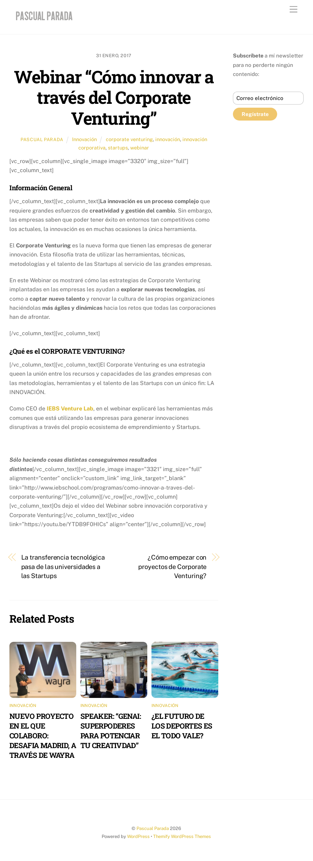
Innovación (84, 139)
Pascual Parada (42, 139)
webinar (139, 148)
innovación (167, 139)
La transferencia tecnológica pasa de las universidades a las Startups (63, 566)
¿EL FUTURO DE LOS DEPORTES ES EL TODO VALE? (181, 725)
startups (118, 148)
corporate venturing (129, 139)
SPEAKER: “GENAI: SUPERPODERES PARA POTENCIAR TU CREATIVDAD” (110, 730)
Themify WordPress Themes (182, 836)
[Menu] (293, 9)
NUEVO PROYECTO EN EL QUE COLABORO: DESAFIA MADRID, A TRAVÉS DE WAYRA (42, 735)
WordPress (138, 836)
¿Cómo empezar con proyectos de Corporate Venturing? (172, 566)
